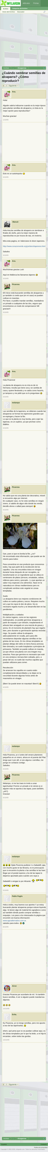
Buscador (20, 12)
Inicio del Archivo (8, 12)
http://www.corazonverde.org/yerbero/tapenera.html (24, 246)
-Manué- (15, 222)
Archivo (5, 9)
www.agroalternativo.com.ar (14, 921)
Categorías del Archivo (19, 8)
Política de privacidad (40, 1147)
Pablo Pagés (17, 896)
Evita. (14, 1014)
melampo (16, 403)
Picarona (15, 284)
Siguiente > (13, 85)
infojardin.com (20, 1149)
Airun (14, 986)
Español (4, 1144)
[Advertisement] (24, 41)
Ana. (14, 92)
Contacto (44, 1144)
